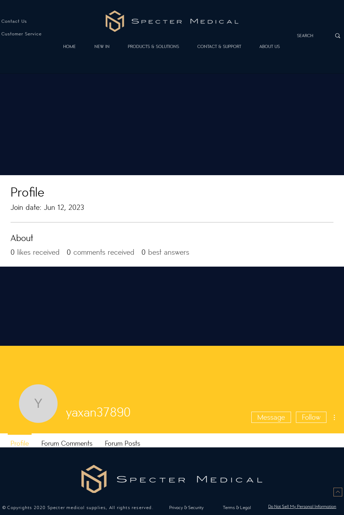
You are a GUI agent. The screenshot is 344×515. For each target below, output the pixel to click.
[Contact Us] (25, 21)
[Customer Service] (25, 33)
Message (271, 417)
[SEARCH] (307, 35)
